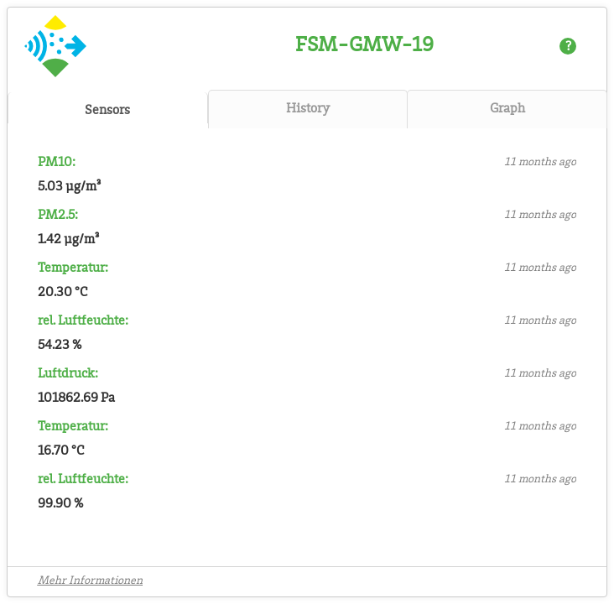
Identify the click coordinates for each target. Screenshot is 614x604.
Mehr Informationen (90, 581)
